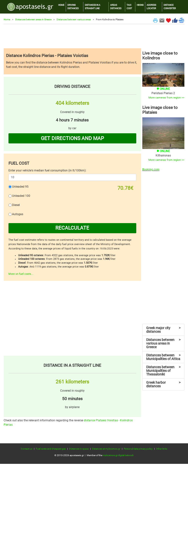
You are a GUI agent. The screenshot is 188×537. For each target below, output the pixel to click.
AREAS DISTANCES (115, 7)
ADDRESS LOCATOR (151, 7)
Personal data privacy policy (138, 448)
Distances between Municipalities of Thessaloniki (163, 370)
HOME (61, 5)
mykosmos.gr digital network (118, 455)
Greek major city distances (163, 329)
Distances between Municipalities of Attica (163, 357)
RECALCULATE (72, 228)
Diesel (16, 205)
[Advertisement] (94, 36)
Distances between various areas (74, 19)
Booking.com (150, 169)
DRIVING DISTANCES (73, 7)
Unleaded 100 (21, 196)
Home (7, 19)
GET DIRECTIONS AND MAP (72, 138)
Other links (161, 448)
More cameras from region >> (166, 97)
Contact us (26, 448)
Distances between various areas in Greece (163, 343)
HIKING (140, 5)
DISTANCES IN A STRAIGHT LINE (92, 7)
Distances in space (79, 448)
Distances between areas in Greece (33, 19)
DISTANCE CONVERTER (170, 7)
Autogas (17, 214)
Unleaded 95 (20, 186)
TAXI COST (129, 7)
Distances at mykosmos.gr (106, 448)
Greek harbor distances (163, 384)
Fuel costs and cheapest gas (51, 448)
